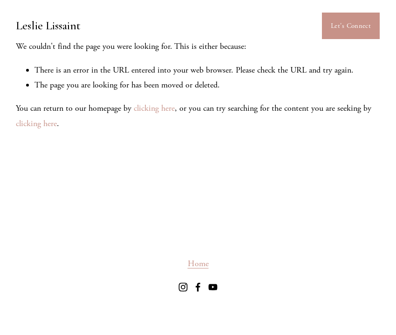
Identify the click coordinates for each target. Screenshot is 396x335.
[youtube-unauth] (213, 287)
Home (198, 263)
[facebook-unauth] (198, 287)
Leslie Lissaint (48, 25)
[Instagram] (183, 287)
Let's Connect (351, 25)
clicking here (154, 108)
